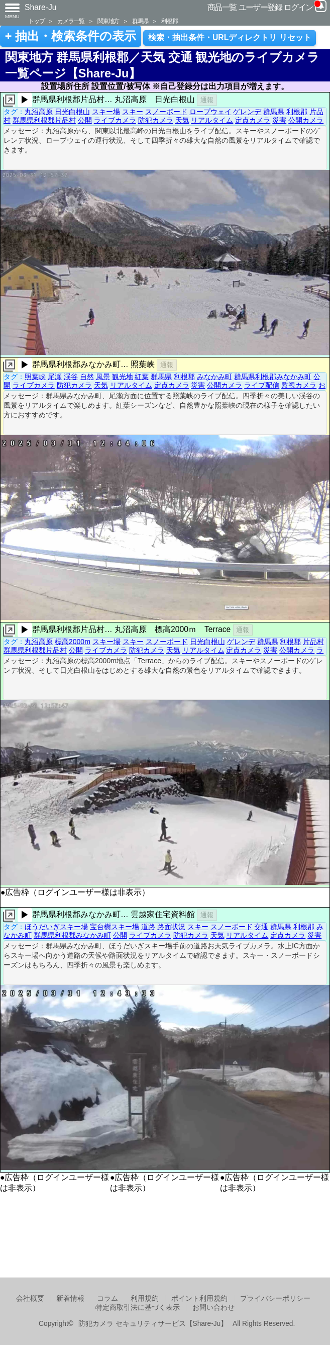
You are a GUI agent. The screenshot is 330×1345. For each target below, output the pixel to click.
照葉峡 (35, 377)
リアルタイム (212, 120)
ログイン (298, 7)
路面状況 (171, 927)
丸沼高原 (39, 112)
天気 (182, 120)
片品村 (313, 642)
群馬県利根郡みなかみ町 (272, 377)
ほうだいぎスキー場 (56, 927)
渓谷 (71, 377)
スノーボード (166, 112)
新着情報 (70, 1298)
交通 (261, 927)
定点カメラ (252, 120)
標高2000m (72, 642)
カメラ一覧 (70, 21)
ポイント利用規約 (199, 1298)
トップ (36, 21)
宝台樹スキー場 (114, 927)
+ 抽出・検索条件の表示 (70, 36)
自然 (87, 377)
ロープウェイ (210, 112)
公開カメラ (305, 120)
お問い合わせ (213, 1307)
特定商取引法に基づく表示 (137, 1307)
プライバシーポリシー (275, 1298)
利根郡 (169, 21)
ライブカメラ (115, 120)
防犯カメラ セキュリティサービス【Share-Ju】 (153, 1323)
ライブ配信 (261, 385)
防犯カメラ (155, 120)
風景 (103, 377)
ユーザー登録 (260, 7)
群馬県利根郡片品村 (44, 120)
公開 (85, 120)
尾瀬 (55, 377)
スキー (132, 112)
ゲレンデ (247, 112)
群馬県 (140, 21)
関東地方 (108, 21)
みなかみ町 (214, 377)
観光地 (122, 377)
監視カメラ (298, 385)
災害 (279, 120)
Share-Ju (41, 7)
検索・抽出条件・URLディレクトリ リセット (229, 37)
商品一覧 (222, 7)
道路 (148, 927)
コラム (107, 1298)
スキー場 (106, 112)
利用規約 (145, 1298)
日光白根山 (72, 112)
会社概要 (30, 1298)
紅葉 (142, 377)
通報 (206, 100)
